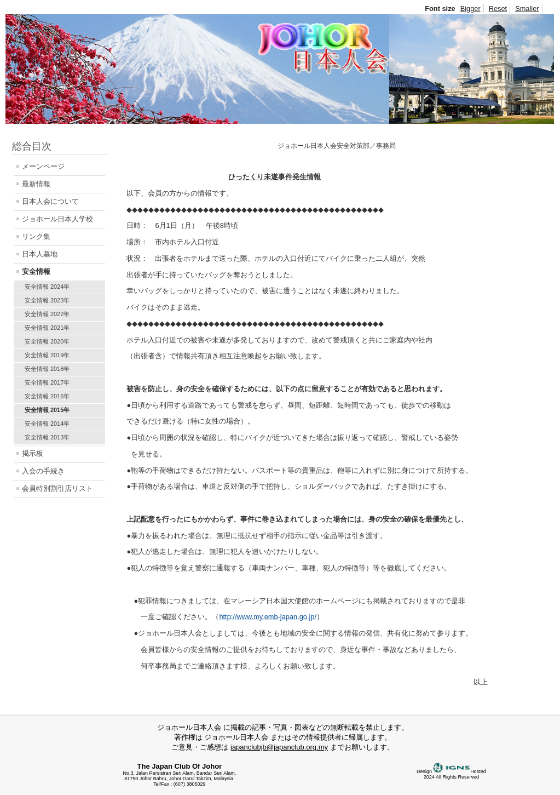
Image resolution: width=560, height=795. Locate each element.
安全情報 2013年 (47, 437)
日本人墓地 (39, 254)
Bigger (470, 8)
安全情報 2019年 (47, 355)
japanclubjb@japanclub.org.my (279, 747)
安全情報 (36, 271)
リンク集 (36, 236)
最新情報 (36, 184)
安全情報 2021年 (47, 327)
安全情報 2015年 (47, 410)
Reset (498, 8)
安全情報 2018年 (47, 368)
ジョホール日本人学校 (57, 219)
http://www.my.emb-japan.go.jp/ (267, 617)
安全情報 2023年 (47, 300)
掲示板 (32, 453)
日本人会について (50, 201)
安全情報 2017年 (47, 382)
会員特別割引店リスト (57, 488)
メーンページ (43, 166)
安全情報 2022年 (47, 314)
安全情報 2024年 (47, 286)
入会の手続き (43, 471)
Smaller (527, 8)
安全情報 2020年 (47, 341)
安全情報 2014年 (47, 423)
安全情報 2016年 (47, 396)
